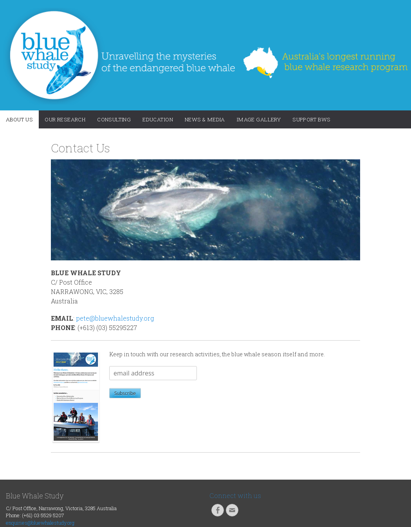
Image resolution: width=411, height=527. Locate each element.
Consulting (114, 119)
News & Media (205, 119)
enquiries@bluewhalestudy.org (40, 523)
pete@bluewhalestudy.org (115, 318)
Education (157, 119)
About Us (19, 119)
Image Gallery (259, 119)
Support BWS (311, 119)
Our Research (65, 119)
